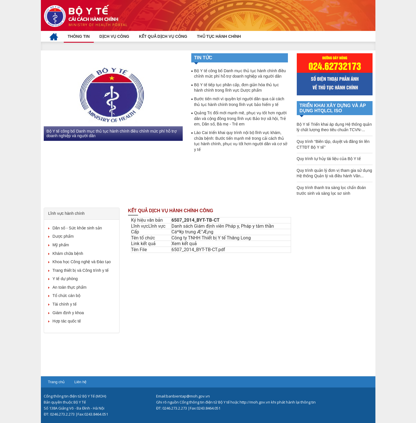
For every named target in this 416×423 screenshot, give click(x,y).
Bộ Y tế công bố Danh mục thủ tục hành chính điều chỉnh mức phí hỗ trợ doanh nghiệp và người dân (112, 133)
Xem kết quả (184, 243)
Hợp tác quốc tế (67, 321)
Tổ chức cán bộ (66, 295)
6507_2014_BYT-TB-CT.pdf (198, 249)
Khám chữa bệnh (68, 253)
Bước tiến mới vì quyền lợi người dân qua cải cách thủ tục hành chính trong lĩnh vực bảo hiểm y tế (239, 102)
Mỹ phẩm (61, 245)
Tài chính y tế (65, 304)
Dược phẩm (63, 236)
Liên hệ (80, 382)
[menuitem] (53, 36)
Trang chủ (56, 382)
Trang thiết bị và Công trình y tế (81, 270)
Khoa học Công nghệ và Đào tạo (82, 261)
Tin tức (203, 57)
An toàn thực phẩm (70, 287)
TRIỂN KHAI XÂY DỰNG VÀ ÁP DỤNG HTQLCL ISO (333, 108)
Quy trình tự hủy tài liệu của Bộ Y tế (329, 158)
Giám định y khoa (68, 312)
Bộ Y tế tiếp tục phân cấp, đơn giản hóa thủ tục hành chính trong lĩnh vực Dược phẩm (236, 87)
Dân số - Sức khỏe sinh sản (77, 228)
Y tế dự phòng (65, 278)
